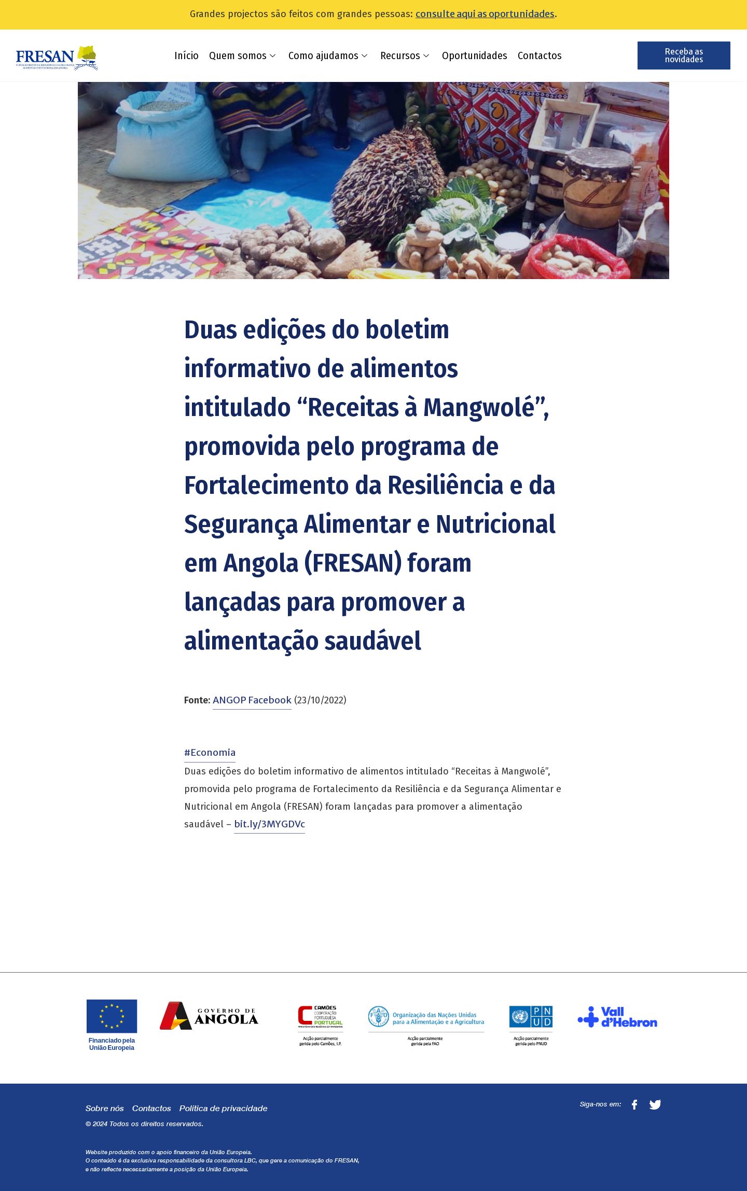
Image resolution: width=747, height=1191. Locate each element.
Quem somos (243, 55)
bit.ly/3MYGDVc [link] (269, 824)
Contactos (540, 55)
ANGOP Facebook (252, 700)
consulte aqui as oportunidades (485, 14)
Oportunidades (474, 55)
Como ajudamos (329, 55)
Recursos (406, 55)
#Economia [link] (210, 752)
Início (186, 55)
